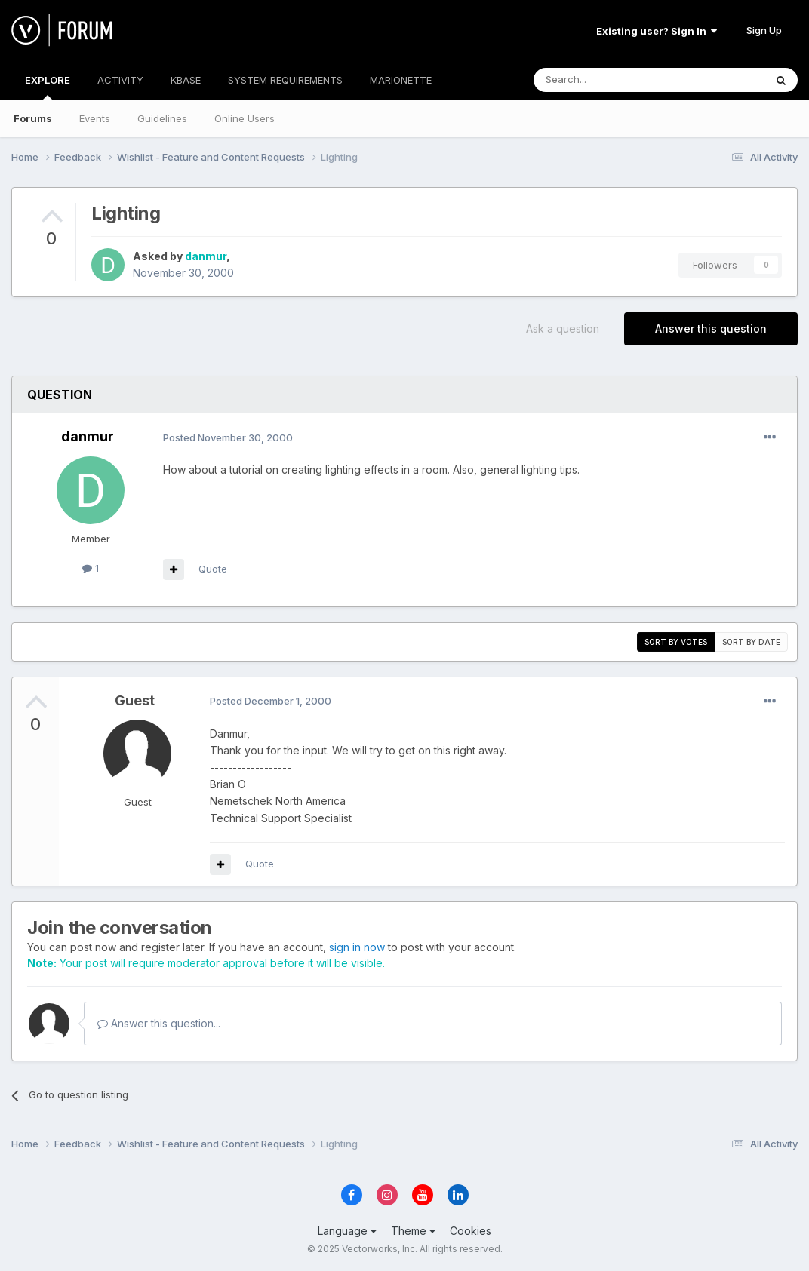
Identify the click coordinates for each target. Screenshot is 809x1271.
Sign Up (764, 30)
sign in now (357, 947)
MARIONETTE (401, 80)
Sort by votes (675, 641)
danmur (205, 256)
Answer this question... (158, 1023)
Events (94, 118)
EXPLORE (47, 87)
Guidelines (162, 118)
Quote (212, 569)
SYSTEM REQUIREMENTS (285, 80)
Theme (413, 1230)
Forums (33, 118)
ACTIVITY (120, 80)
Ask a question (562, 328)
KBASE (186, 80)
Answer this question (711, 328)
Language (347, 1230)
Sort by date (751, 641)
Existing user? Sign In (656, 31)
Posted (228, 437)
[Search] (610, 80)
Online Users (244, 118)
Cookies (470, 1230)
